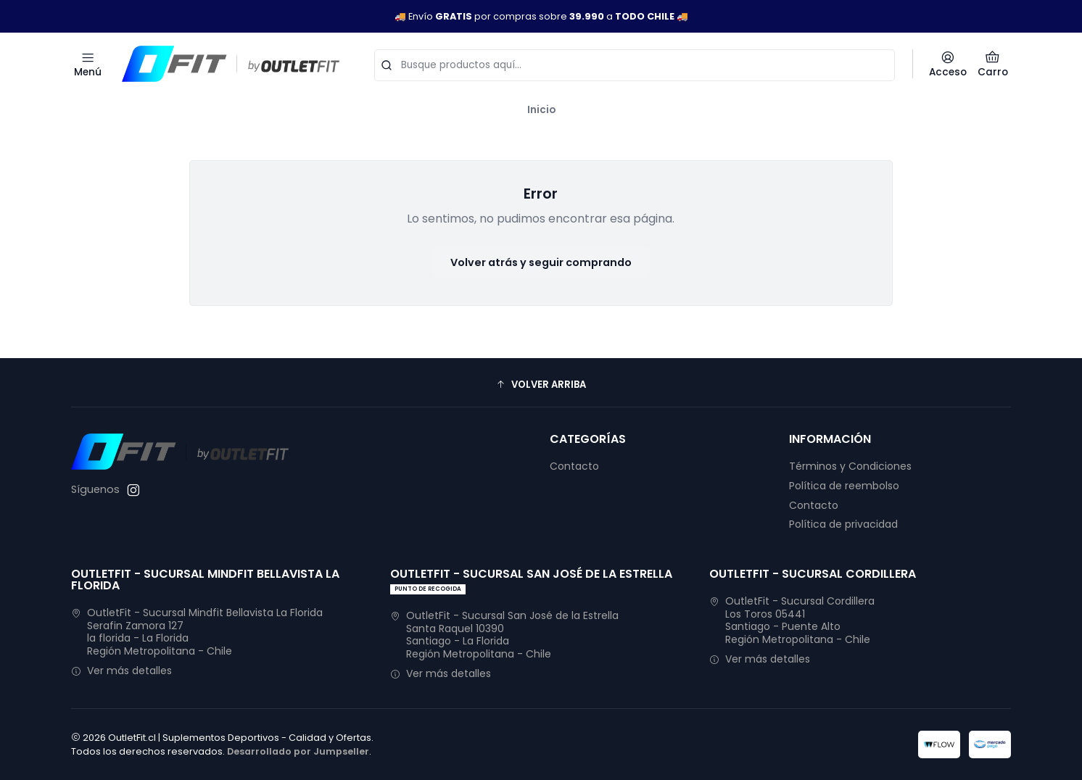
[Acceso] (948, 64)
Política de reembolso (844, 485)
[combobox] (634, 63)
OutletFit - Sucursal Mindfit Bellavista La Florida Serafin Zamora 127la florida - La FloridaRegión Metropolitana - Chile (197, 631)
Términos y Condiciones (850, 466)
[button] (541, 384)
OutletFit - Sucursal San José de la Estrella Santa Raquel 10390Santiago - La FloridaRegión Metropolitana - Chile (504, 634)
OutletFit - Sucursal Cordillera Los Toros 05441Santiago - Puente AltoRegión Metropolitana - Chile (792, 620)
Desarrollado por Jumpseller (298, 751)
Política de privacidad (843, 524)
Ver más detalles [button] (121, 670)
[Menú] (87, 64)
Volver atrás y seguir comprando (541, 262)
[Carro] (993, 64)
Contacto (574, 466)
